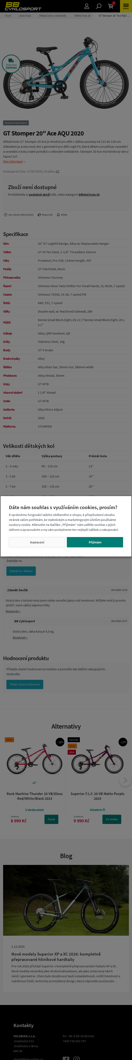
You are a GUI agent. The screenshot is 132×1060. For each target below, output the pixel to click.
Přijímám (95, 542)
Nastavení (37, 542)
